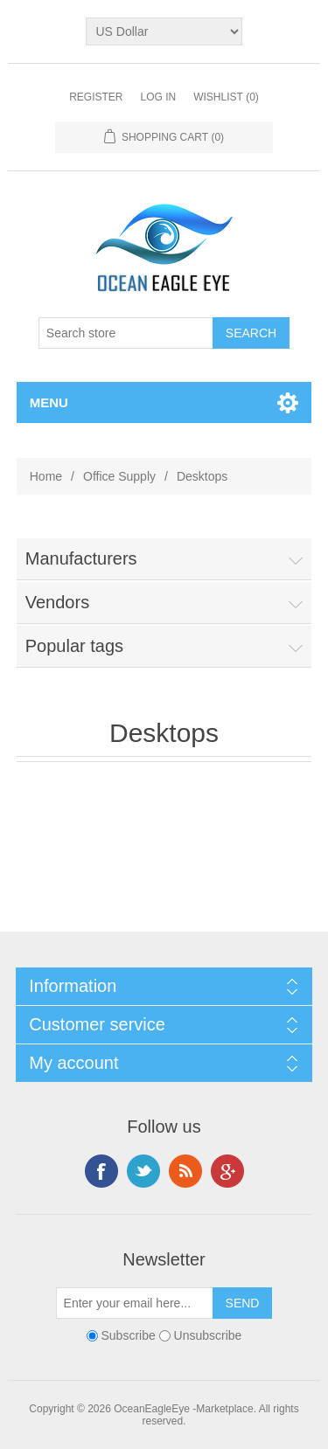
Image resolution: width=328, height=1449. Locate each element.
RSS (185, 1171)
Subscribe (128, 1335)
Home (46, 476)
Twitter (143, 1171)
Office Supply (119, 476)
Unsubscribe (208, 1335)
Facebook (101, 1171)
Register (95, 97)
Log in (158, 97)
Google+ (227, 1171)
